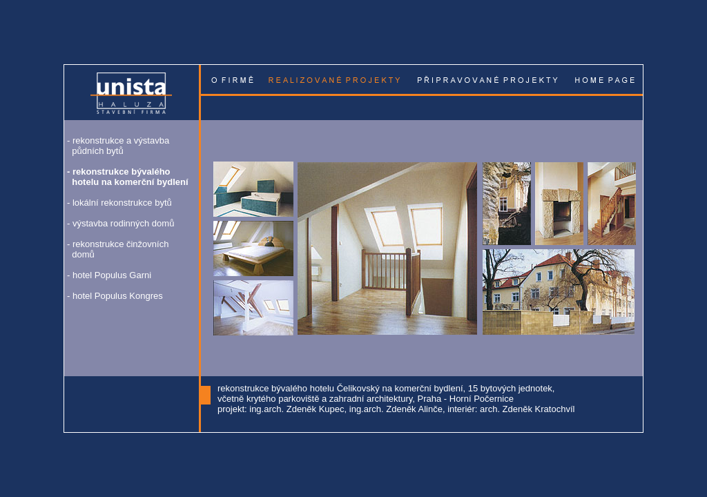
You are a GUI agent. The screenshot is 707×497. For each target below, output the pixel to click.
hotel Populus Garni (111, 275)
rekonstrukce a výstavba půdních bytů (118, 145)
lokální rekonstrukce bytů (122, 202)
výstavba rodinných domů (123, 223)
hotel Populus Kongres (117, 296)
